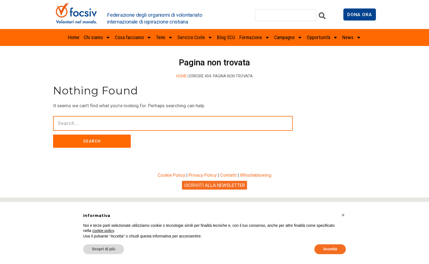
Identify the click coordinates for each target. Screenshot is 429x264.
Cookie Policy (171, 185)
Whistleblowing (255, 185)
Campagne (288, 37)
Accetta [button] (330, 249)
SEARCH (166, 146)
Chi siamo (97, 37)
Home (73, 37)
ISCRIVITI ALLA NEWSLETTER (214, 195)
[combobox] (285, 15)
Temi (164, 37)
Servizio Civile (195, 37)
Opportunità (322, 37)
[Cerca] (322, 17)
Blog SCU (226, 37)
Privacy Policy (203, 185)
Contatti (228, 185)
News (351, 37)
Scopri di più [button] (103, 249)
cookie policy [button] (103, 230)
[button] (343, 215)
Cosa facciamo (133, 37)
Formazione (254, 37)
